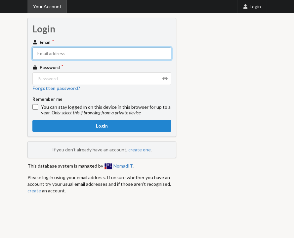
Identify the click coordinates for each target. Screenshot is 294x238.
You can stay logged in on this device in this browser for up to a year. (106, 109)
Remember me (47, 99)
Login (251, 6)
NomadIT (118, 166)
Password (46, 67)
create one (139, 149)
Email (42, 42)
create (34, 190)
